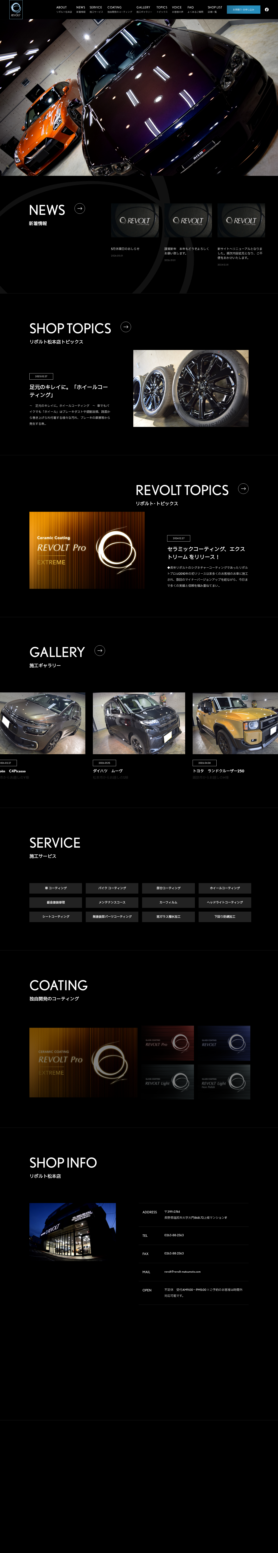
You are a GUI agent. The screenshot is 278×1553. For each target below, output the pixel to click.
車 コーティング (56, 889)
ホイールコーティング (225, 889)
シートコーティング (55, 917)
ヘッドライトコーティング (225, 903)
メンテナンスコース (112, 903)
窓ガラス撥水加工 (168, 917)
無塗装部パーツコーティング (112, 917)
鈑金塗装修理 (56, 903)
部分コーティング (168, 889)
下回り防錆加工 (224, 917)
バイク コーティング (112, 889)
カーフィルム (168, 903)
